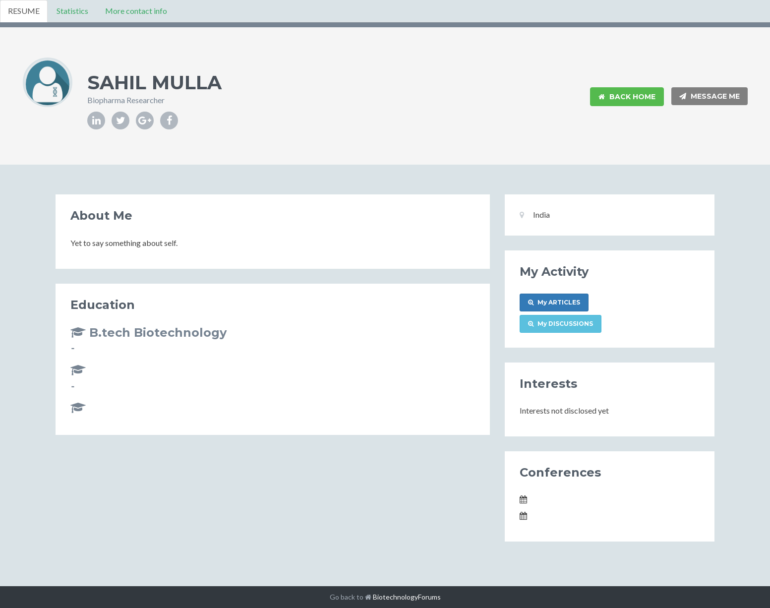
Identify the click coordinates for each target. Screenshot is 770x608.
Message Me (709, 96)
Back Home (626, 96)
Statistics (72, 10)
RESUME (24, 10)
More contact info (136, 10)
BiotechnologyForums (407, 597)
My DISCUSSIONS (560, 323)
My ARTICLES (554, 302)
